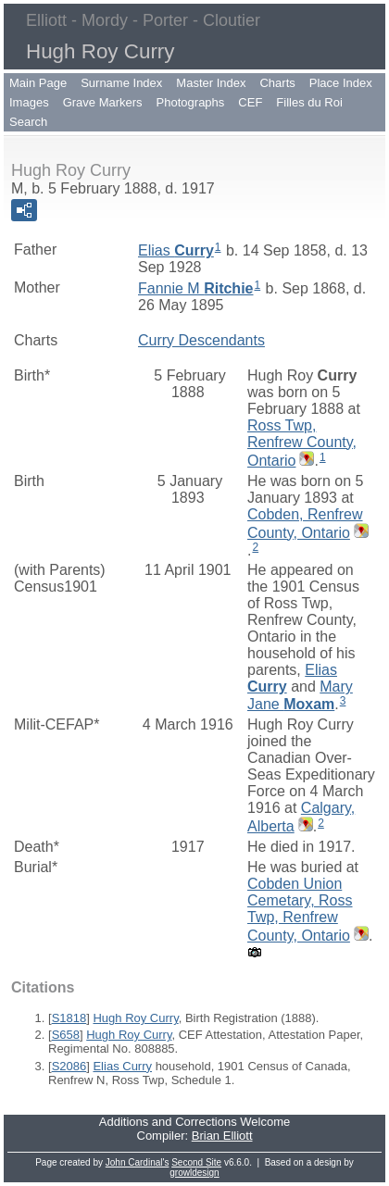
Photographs (191, 102)
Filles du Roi (309, 102)
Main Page (38, 83)
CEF (250, 102)
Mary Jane (300, 695)
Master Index (210, 83)
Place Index (340, 83)
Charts (277, 83)
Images (29, 102)
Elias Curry (122, 1066)
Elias (176, 250)
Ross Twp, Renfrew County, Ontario (302, 443)
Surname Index (121, 83)
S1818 (69, 1018)
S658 (66, 1035)
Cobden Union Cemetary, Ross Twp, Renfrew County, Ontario (300, 909)
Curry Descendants (201, 340)
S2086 (69, 1066)
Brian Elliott (222, 1135)
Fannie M (195, 288)
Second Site (196, 1162)
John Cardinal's (137, 1162)
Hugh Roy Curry (135, 1018)
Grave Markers (103, 102)
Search (28, 122)
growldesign (194, 1172)
